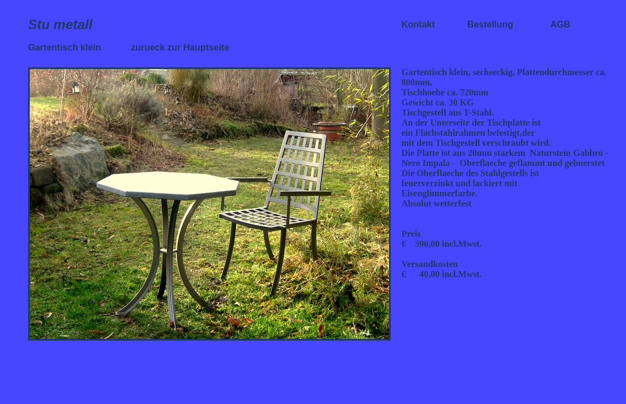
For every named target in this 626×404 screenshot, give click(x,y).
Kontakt (419, 24)
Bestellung (490, 24)
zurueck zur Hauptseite (180, 47)
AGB (560, 24)
